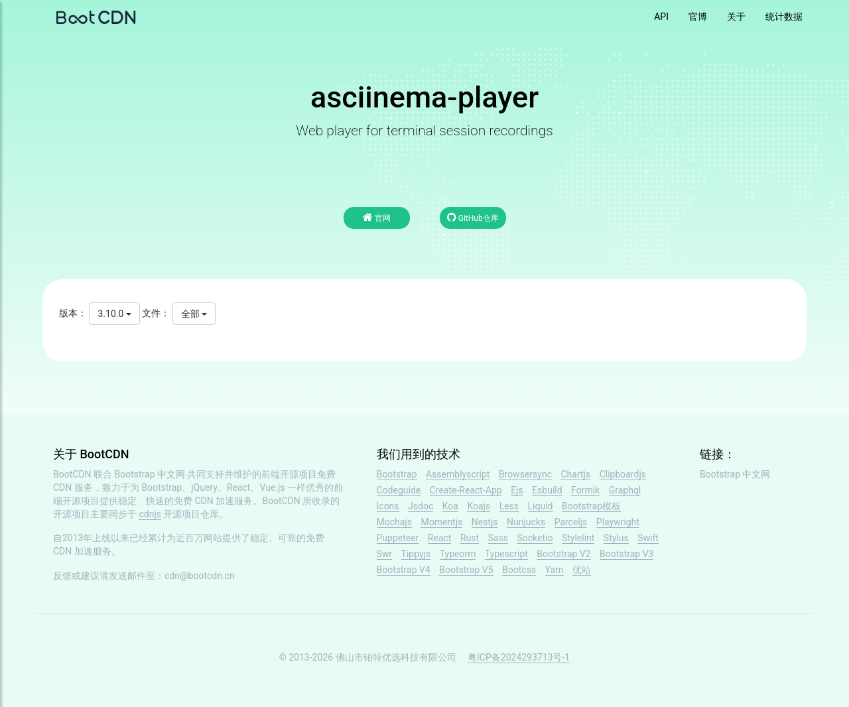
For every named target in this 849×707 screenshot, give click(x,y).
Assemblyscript (458, 474)
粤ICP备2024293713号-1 (519, 657)
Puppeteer (398, 538)
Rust (469, 538)
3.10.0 (114, 313)
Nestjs (485, 522)
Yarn (554, 569)
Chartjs (575, 474)
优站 (581, 569)
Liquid (540, 506)
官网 (377, 217)
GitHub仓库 (473, 217)
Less (509, 506)
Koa (450, 506)
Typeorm (458, 553)
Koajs (478, 506)
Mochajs (394, 522)
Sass (498, 538)
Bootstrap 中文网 (150, 474)
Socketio (535, 538)
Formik (585, 490)
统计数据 (784, 16)
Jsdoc (420, 506)
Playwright (617, 522)
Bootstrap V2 (563, 553)
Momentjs (441, 522)
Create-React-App (466, 490)
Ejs (517, 490)
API (661, 16)
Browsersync (525, 474)
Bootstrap (397, 474)
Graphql (625, 490)
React (440, 538)
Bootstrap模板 (591, 506)
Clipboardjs (623, 474)
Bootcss (519, 569)
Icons (388, 506)
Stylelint (578, 538)
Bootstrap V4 (403, 569)
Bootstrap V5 (466, 569)
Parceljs (571, 522)
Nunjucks (526, 522)
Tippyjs (416, 553)
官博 (697, 16)
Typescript (506, 553)
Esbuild (547, 490)
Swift (648, 538)
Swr (385, 553)
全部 (194, 313)
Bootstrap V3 (626, 553)
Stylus (616, 538)
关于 (736, 16)
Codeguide (399, 490)
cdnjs (150, 514)
